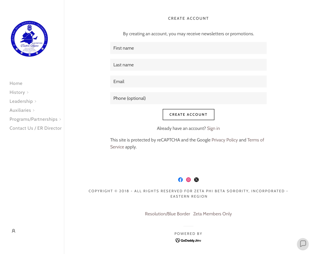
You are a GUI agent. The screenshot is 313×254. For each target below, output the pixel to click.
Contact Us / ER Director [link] (36, 128)
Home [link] (16, 83)
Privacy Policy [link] (225, 140)
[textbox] (188, 48)
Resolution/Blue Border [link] (167, 214)
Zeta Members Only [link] (212, 214)
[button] (37, 92)
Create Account (188, 114)
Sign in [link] (213, 128)
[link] (30, 38)
